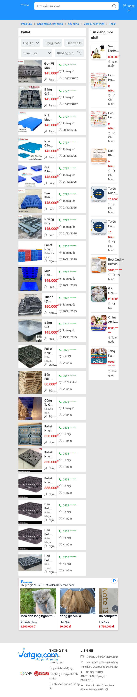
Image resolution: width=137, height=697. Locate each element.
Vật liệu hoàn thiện (94, 23)
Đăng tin (129, 6)
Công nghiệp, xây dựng (50, 23)
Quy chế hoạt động (61, 668)
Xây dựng (73, 23)
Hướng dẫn (56, 662)
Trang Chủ (26, 23)
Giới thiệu (55, 656)
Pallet (113, 23)
